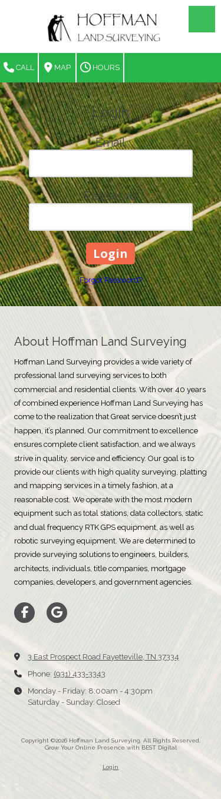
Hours (100, 67)
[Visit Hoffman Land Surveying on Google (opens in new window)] (57, 612)
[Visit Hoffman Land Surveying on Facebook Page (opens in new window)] (24, 612)
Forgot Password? (111, 280)
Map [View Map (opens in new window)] (57, 67)
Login (110, 767)
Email (110, 142)
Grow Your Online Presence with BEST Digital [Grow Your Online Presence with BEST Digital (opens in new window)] (111, 747)
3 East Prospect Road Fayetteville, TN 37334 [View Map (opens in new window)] (103, 656)
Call (19, 67)
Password (110, 196)
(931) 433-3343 (79, 673)
